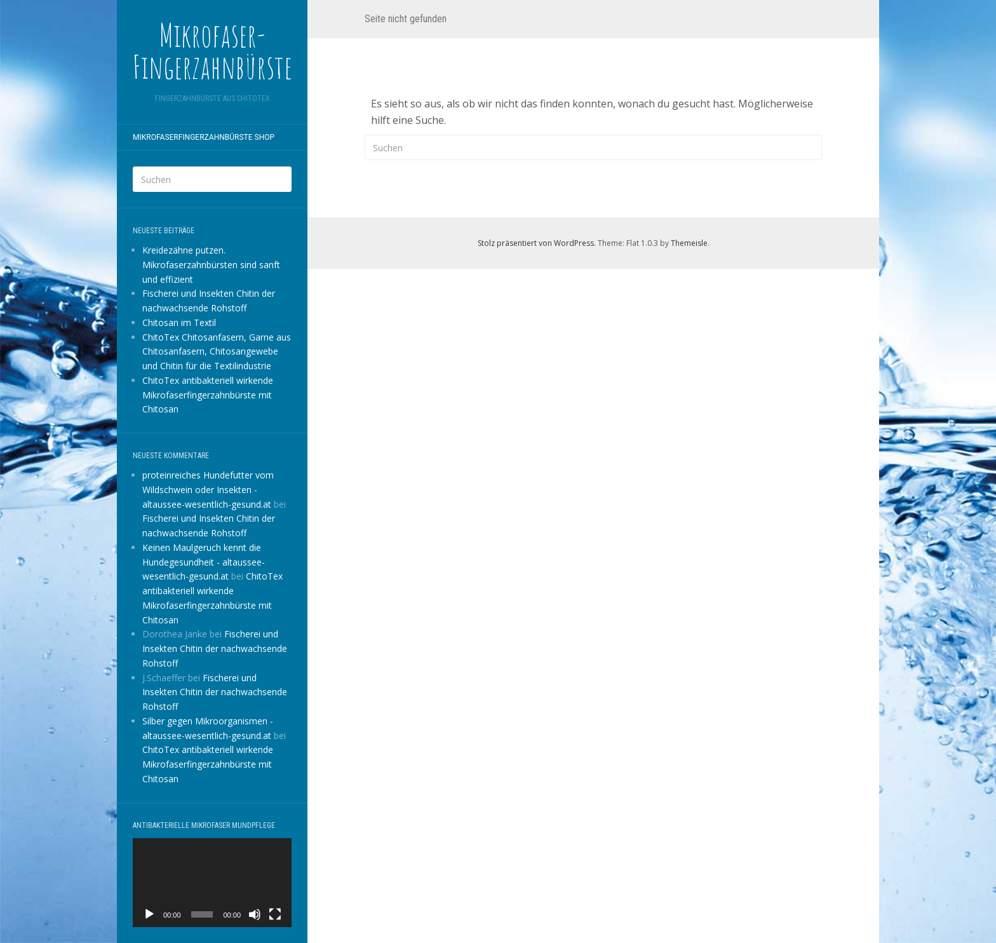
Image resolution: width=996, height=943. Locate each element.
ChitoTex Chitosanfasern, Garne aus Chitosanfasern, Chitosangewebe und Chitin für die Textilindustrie (216, 351)
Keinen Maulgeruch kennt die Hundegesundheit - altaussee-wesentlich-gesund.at (203, 562)
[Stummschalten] (254, 914)
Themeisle (689, 243)
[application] (212, 883)
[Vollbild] (275, 914)
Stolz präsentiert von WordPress (536, 243)
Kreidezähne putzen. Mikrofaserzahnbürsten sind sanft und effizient (211, 264)
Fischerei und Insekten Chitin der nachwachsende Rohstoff (214, 648)
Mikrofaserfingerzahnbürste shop (203, 137)
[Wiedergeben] (149, 914)
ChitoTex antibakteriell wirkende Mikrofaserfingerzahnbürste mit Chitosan (207, 395)
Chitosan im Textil (179, 322)
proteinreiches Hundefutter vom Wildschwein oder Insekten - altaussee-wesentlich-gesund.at (208, 489)
